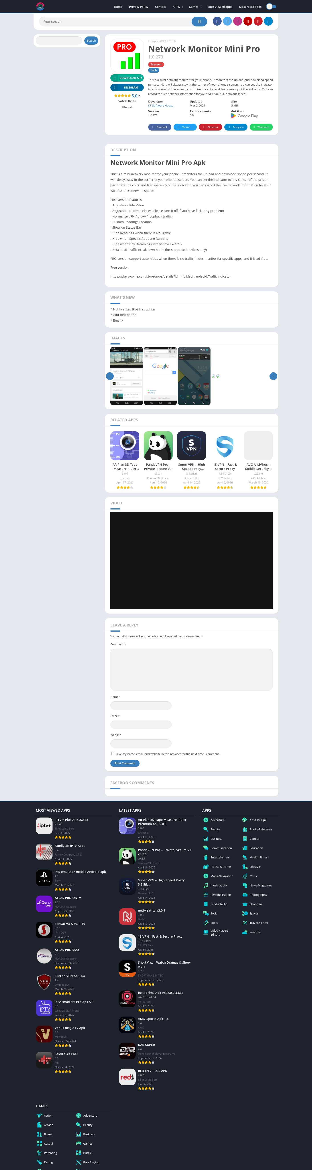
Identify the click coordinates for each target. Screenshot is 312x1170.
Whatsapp (260, 127)
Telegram (235, 127)
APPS (176, 7)
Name (115, 697)
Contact (160, 7)
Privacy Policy (138, 7)
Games (193, 7)
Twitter (183, 127)
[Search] (123, 21)
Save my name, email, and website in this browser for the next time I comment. (167, 754)
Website (115, 735)
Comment (118, 644)
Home (118, 7)
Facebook (159, 127)
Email (115, 716)
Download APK (126, 78)
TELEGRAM (124, 87)
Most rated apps (250, 7)
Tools (172, 41)
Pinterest (210, 127)
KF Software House (160, 105)
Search (91, 40)
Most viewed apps (219, 7)
